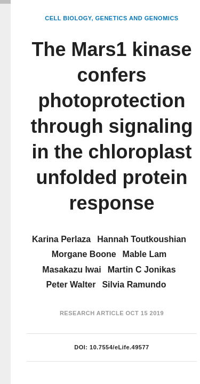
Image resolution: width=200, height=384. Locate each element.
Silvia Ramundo (134, 284)
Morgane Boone (84, 254)
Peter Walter (71, 284)
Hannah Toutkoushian (141, 239)
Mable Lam (145, 254)
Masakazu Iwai (71, 269)
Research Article (92, 313)
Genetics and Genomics (137, 18)
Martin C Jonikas (142, 269)
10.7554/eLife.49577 (119, 347)
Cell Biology (68, 18)
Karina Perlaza (61, 239)
